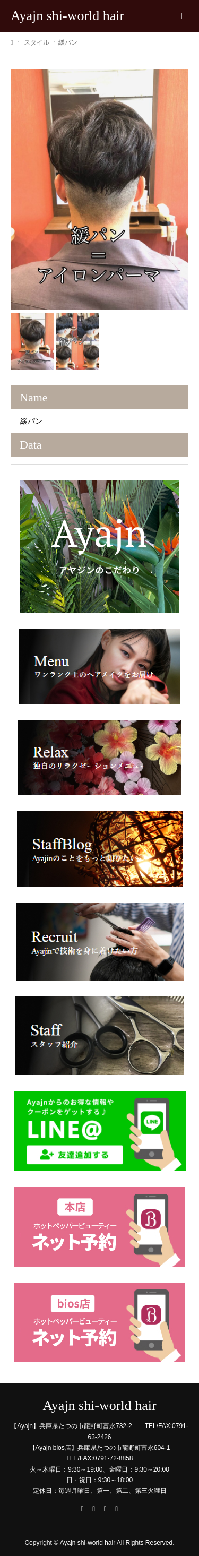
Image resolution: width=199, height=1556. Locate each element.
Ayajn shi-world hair (67, 15)
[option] (99, 189)
